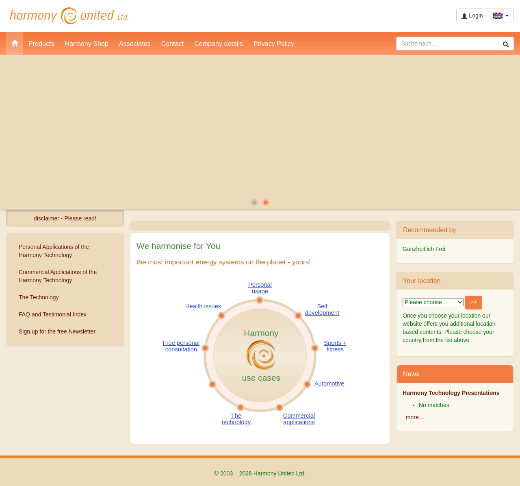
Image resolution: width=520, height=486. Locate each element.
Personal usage (260, 287)
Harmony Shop (86, 43)
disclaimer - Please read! (65, 218)
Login (472, 15)
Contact (172, 43)
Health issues (203, 306)
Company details (218, 43)
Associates (135, 43)
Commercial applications (299, 418)
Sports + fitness (335, 346)
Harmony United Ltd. (69, 15)
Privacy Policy (274, 43)
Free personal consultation (181, 346)
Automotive (329, 383)
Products (41, 43)
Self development (322, 309)
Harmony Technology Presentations (451, 393)
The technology (236, 418)
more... (415, 417)
